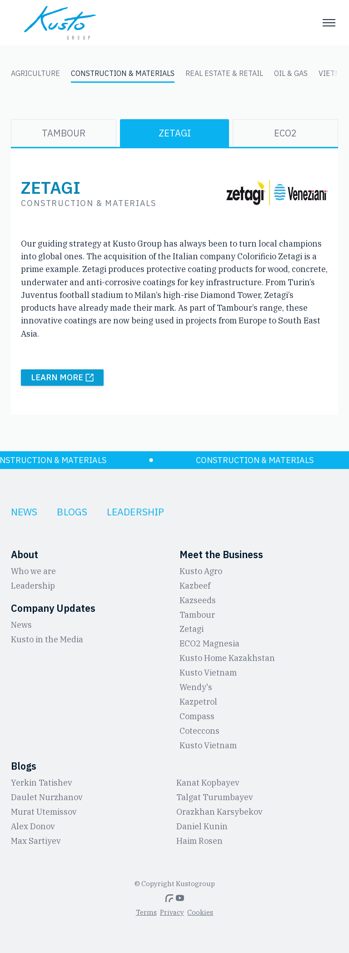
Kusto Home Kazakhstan (227, 658)
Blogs (72, 511)
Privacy (172, 912)
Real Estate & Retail (224, 73)
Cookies (200, 912)
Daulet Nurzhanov (47, 797)
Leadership (135, 511)
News (24, 511)
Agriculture (35, 73)
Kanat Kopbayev (207, 782)
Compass (196, 716)
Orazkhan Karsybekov (219, 812)
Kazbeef (194, 585)
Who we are (33, 571)
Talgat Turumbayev (214, 797)
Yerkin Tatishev (41, 782)
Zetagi (175, 133)
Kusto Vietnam (208, 672)
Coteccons (199, 731)
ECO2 (285, 133)
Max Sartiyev (36, 841)
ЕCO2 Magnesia (209, 643)
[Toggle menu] (329, 23)
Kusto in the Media (47, 639)
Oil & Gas (291, 73)
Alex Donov (33, 826)
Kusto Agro (200, 571)
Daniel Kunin (202, 826)
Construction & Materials (122, 73)
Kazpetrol (198, 701)
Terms (146, 912)
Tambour (63, 133)
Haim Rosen (199, 841)
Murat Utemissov (44, 812)
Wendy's (195, 687)
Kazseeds (197, 600)
